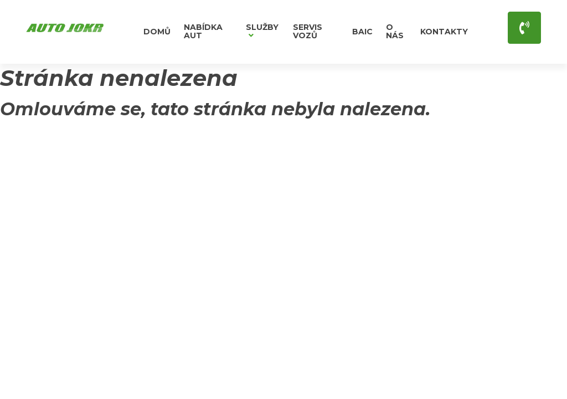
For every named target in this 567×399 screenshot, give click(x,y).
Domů (157, 32)
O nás (395, 31)
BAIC (362, 32)
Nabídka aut (203, 31)
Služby (262, 30)
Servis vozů (307, 31)
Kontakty (444, 32)
